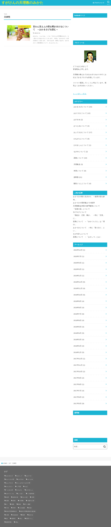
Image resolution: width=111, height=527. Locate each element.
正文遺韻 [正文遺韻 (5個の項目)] (22, 501)
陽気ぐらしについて (82, 182)
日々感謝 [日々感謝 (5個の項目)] (27, 497)
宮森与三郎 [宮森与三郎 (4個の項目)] (31, 494)
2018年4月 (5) (79, 328)
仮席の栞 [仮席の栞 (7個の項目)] (15, 490)
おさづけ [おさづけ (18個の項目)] (29, 469)
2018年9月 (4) (79, 297)
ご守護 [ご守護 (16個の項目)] (19, 480)
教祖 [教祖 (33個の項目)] (19, 497)
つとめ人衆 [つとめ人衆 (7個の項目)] (9, 483)
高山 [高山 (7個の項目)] (17, 515)
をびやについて (81, 150)
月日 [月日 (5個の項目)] (7, 501)
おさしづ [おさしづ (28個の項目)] (19, 469)
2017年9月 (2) (79, 372)
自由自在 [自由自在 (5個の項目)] (15, 508)
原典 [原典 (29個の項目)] (14, 494)
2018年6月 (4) (79, 315)
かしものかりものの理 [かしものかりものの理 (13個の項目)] (23, 476)
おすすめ (78, 119)
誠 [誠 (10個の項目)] (6, 512)
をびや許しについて (80, 231)
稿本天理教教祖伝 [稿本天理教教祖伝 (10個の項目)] (11, 504)
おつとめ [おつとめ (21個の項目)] (30, 472)
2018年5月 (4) (79, 322)
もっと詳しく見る (79, 94)
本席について (80, 169)
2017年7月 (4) (79, 384)
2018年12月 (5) (79, 278)
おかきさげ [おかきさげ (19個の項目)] (9, 469)
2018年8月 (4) (79, 303)
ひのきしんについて (82, 144)
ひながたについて (81, 138)
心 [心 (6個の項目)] (6, 497)
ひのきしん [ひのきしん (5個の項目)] (29, 483)
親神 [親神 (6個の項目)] (23, 508)
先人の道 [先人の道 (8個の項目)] (25, 490)
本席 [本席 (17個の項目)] (14, 501)
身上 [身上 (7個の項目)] (21, 512)
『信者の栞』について (81, 206)
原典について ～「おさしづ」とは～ (87, 233)
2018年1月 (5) (79, 347)
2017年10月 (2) (79, 365)
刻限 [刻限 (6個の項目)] (7, 494)
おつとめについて (81, 125)
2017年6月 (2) (79, 390)
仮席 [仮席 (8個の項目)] (7, 490)
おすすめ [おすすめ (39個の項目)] (21, 472)
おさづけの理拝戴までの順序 (84, 200)
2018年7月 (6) (79, 309)
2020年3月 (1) (79, 265)
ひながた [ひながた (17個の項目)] (19, 483)
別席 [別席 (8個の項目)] (33, 490)
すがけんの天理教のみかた (22, 3)
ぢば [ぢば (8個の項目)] (26, 480)
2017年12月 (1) (79, 353)
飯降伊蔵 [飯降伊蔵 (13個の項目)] (8, 515)
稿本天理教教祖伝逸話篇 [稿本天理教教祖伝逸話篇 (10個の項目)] (28, 504)
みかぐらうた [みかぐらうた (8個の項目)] (10, 487)
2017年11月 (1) (79, 359)
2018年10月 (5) (79, 290)
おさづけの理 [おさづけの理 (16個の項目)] (10, 472)
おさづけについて (82, 113)
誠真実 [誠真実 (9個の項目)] (13, 512)
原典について (80, 157)
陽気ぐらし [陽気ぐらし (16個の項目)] (29, 512)
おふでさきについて (83, 132)
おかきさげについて (83, 106)
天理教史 (78, 163)
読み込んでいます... (89, 418)
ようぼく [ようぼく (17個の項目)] (21, 487)
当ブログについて (98, 3)
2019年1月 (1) (79, 271)
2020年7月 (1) (79, 253)
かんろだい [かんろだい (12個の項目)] (9, 480)
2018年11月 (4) (79, 284)
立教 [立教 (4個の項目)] (7, 508)
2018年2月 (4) (79, 340)
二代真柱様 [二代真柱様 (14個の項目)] (31, 487)
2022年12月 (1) (79, 246)
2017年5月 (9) (79, 397)
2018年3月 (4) (79, 334)
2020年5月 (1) (79, 259)
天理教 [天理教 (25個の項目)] (22, 494)
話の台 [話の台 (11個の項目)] (31, 508)
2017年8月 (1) (79, 378)
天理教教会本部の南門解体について (86, 204)
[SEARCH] (108, 3)
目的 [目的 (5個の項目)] (30, 501)
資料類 (78, 175)
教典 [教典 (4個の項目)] (12, 497)
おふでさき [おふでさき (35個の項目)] (9, 476)
